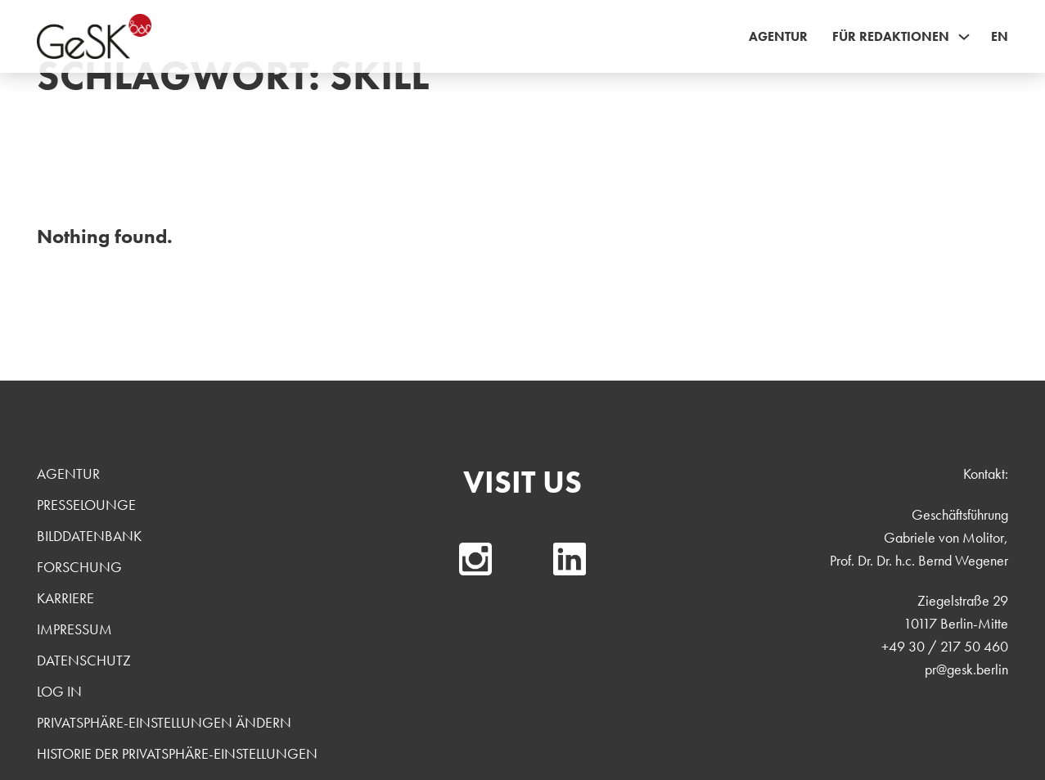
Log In (59, 691)
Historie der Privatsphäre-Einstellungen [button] (177, 753)
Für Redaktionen (890, 36)
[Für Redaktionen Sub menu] (964, 37)
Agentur (778, 36)
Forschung (79, 566)
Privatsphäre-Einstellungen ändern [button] (164, 722)
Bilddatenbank (89, 535)
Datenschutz (84, 660)
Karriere (65, 597)
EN (999, 36)
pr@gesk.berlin (966, 669)
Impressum (74, 629)
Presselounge (86, 504)
